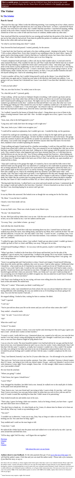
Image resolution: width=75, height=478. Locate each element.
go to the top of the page (59, 455)
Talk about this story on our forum (37, 449)
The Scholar (8, 16)
